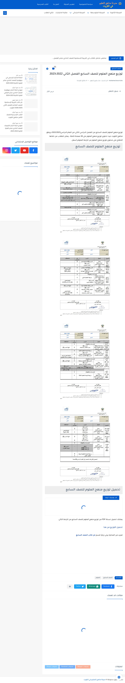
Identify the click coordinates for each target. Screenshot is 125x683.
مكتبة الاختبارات (61, 13)
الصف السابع (116, 68)
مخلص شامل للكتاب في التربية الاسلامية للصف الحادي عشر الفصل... (79, 58)
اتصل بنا (56, 4)
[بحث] (5, 13)
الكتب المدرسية (42, 4)
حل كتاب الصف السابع (85, 535)
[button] (107, 586)
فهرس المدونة (69, 4)
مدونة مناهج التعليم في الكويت (94, 680)
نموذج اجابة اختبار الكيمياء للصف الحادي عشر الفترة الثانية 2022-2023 (13, 128)
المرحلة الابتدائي (79, 13)
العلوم (98, 578)
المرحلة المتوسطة (97, 13)
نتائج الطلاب (49, 13)
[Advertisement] (62, 36)
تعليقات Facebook (67, 667)
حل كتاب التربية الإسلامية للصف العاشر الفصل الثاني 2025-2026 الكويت (12, 105)
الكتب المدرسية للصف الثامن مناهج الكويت (14, 116)
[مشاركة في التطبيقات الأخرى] (70, 586)
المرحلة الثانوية (116, 13)
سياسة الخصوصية (86, 4)
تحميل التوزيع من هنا (113, 527)
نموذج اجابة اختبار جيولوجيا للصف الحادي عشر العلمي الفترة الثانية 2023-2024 (13, 93)
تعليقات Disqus (52, 667)
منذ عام (18, 75)
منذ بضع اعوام (16, 87)
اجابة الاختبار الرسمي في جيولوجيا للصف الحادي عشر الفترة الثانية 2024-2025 (12, 80)
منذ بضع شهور (16, 100)
